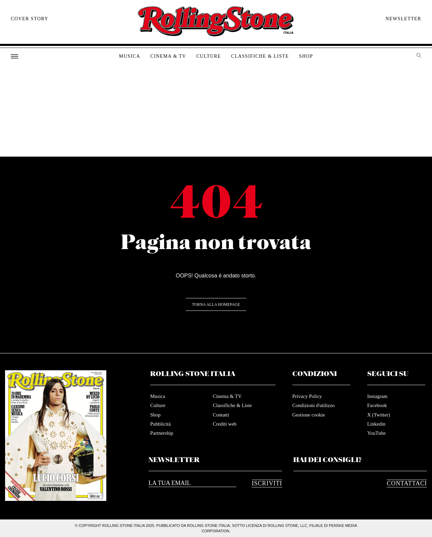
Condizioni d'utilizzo (313, 405)
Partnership (161, 433)
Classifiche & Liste (260, 56)
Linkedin (376, 424)
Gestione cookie (308, 415)
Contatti (221, 415)
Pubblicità (160, 424)
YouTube (376, 433)
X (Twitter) (378, 415)
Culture (208, 56)
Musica (129, 56)
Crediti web (224, 424)
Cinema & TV (168, 56)
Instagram (377, 396)
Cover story (29, 18)
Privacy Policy (307, 396)
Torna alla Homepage (216, 304)
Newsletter (403, 18)
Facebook (377, 405)
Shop (306, 56)
